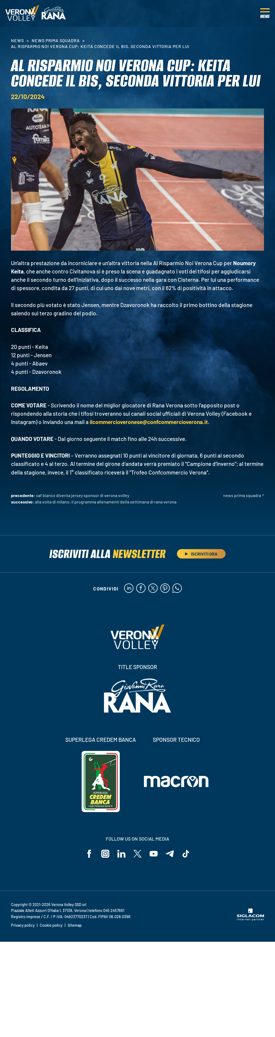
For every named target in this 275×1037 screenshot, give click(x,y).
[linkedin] (128, 588)
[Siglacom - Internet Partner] (250, 919)
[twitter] (153, 588)
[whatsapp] (177, 588)
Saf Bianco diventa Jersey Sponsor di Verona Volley (82, 495)
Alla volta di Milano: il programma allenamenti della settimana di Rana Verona (105, 501)
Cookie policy (51, 925)
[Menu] (265, 13)
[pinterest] (165, 588)
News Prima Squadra (56, 40)
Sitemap (75, 925)
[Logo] (22, 13)
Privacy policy (23, 925)
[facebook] (141, 588)
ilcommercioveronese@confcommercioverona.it (149, 421)
